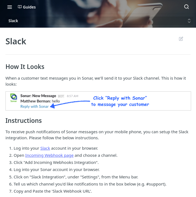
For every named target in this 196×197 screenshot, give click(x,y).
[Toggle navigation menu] (9, 7)
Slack (45, 148)
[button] (98, 101)
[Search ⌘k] (186, 7)
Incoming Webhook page (49, 155)
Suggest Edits (181, 38)
